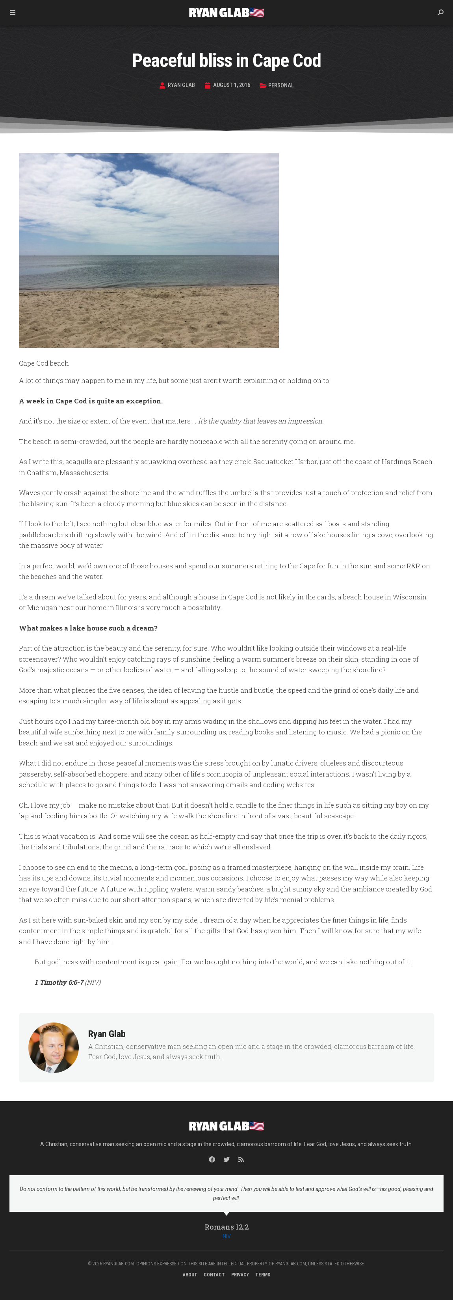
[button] (440, 12)
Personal (282, 85)
